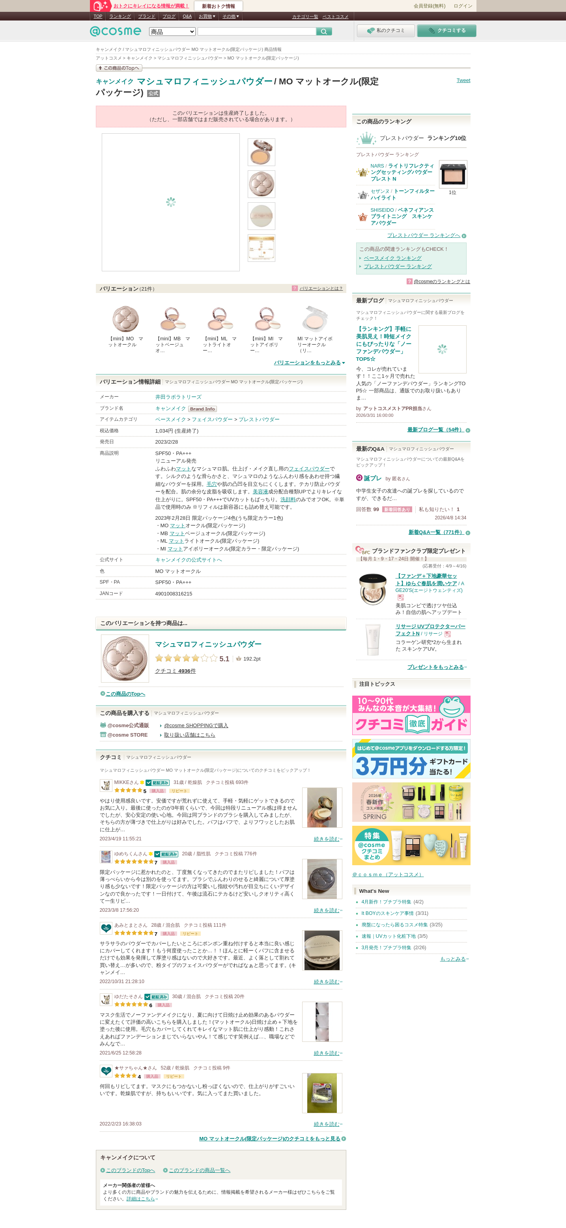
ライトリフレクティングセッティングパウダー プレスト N (403, 172)
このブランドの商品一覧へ (199, 1170)
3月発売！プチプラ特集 (387, 947)
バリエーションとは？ (321, 288)
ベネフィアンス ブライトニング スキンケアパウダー (402, 216)
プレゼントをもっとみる (435, 667)
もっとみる (453, 959)
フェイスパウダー (212, 419)
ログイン (463, 6)
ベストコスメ (336, 16)
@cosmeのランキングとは (442, 281)
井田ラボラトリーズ (178, 397)
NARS (377, 166)
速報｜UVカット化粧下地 (389, 936)
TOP (98, 16)
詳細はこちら (141, 1199)
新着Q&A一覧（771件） (437, 532)
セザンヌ (380, 191)
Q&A (187, 16)
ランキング (120, 16)
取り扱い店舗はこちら (189, 735)
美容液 (260, 492)
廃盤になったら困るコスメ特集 (395, 925)
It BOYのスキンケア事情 (388, 913)
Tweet (464, 80)
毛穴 (212, 484)
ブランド (146, 16)
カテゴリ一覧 (305, 16)
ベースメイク (170, 419)
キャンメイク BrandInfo (205, 409)
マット (183, 469)
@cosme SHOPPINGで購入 (196, 725)
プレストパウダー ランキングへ (424, 235)
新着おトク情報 (218, 6)
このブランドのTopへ (130, 1170)
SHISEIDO (382, 210)
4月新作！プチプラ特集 (387, 902)
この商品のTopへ (126, 694)
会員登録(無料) (429, 6)
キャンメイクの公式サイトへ (188, 560)
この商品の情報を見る (119, 68)
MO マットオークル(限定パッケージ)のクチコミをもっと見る (269, 1139)
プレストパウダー (259, 419)
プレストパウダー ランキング (398, 266)
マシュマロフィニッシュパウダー (205, 81)
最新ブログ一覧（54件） (435, 430)
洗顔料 (288, 499)
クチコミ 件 (175, 671)
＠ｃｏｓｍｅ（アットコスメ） (388, 874)
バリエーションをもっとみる (307, 363)
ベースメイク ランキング (393, 258)
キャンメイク (115, 81)
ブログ (169, 16)
